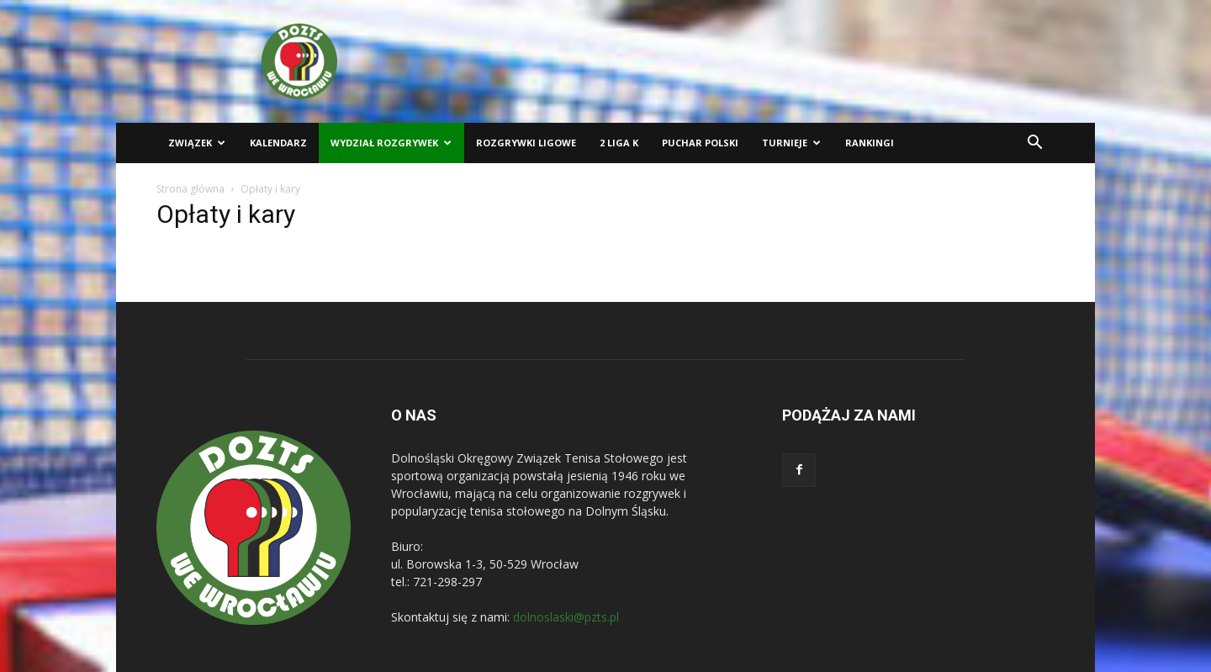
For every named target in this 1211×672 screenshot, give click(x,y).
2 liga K (619, 142)
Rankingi (869, 142)
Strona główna (190, 189)
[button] (1034, 144)
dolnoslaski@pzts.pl (566, 617)
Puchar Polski (700, 142)
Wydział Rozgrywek (391, 142)
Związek (196, 142)
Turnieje (791, 142)
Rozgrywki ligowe (526, 142)
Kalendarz (278, 142)
